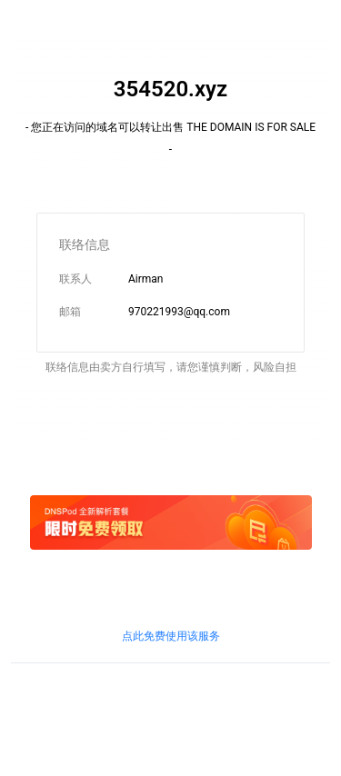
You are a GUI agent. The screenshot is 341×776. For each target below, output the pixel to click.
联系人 (75, 279)
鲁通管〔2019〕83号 (140, 722)
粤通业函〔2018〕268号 (254, 722)
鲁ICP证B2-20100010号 (170, 706)
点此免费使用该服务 (171, 636)
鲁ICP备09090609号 (60, 706)
